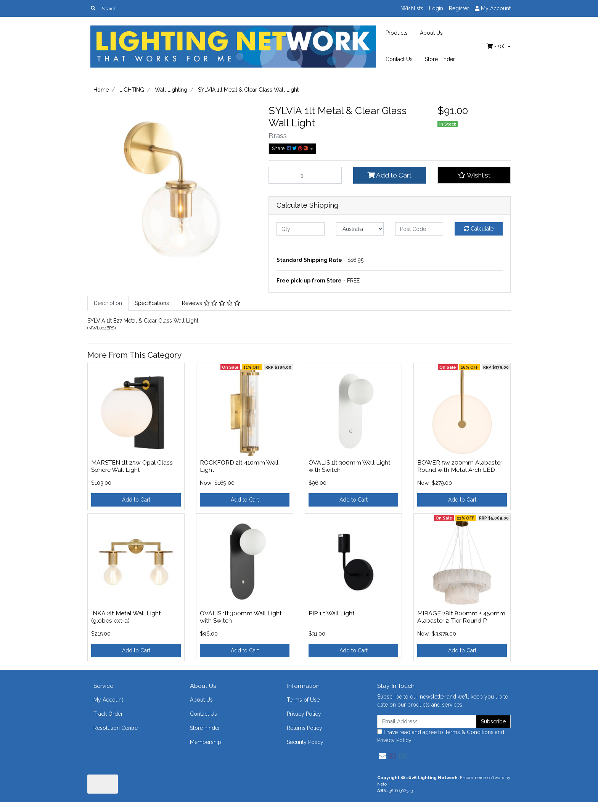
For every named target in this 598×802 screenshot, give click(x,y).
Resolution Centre (115, 728)
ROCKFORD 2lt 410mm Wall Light (239, 466)
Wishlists (412, 8)
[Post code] (419, 229)
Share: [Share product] (290, 148)
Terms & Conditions (469, 732)
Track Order (108, 714)
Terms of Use (303, 700)
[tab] (108, 303)
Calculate (479, 229)
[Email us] (382, 756)
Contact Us (399, 59)
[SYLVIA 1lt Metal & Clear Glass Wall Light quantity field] (305, 175)
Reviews (211, 303)
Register (459, 8)
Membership (205, 742)
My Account (108, 700)
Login (436, 8)
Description (108, 303)
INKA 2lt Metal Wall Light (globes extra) (126, 617)
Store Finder (440, 59)
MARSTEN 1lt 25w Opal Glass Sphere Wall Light (132, 466)
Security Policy (305, 742)
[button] (474, 175)
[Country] (360, 229)
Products (397, 33)
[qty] (300, 229)
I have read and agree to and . (440, 736)
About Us (431, 33)
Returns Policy (304, 728)
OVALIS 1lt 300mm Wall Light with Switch (350, 466)
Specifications (152, 303)
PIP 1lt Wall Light (332, 613)
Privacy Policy (304, 714)
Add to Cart (389, 175)
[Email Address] (426, 721)
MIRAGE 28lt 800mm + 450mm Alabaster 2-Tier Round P (461, 617)
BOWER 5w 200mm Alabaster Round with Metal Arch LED (459, 466)
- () (496, 46)
